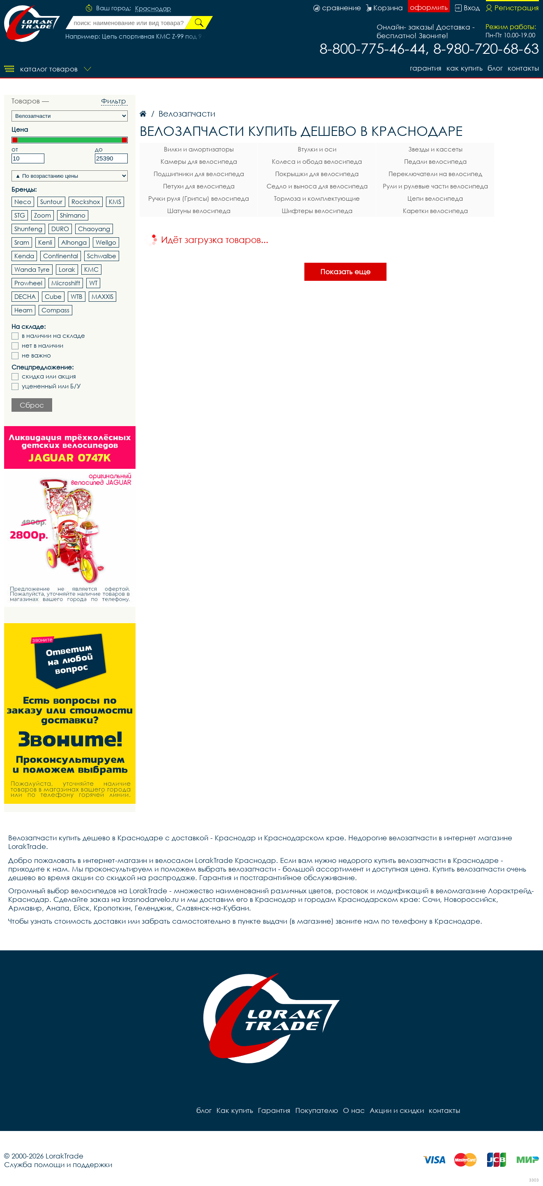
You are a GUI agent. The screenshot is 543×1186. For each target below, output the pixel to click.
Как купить (464, 68)
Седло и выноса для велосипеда (317, 186)
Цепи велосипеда (435, 198)
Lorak (67, 269)
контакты (523, 68)
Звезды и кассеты (435, 149)
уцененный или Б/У (51, 386)
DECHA (25, 296)
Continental (60, 255)
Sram (21, 242)
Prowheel (28, 283)
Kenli (45, 242)
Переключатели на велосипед (435, 173)
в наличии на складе (53, 336)
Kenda (24, 255)
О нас (354, 1110)
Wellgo (106, 242)
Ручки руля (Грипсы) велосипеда (198, 198)
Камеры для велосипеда (199, 161)
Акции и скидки (397, 1110)
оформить (429, 7)
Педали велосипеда (435, 161)
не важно (36, 355)
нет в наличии (42, 345)
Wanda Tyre (32, 269)
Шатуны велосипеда (198, 210)
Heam (23, 310)
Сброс (32, 405)
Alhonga (74, 242)
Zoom (42, 215)
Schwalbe (101, 255)
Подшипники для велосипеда (199, 173)
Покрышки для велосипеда (317, 173)
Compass (55, 310)
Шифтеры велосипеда (317, 210)
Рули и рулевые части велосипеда (435, 186)
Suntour (51, 201)
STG (19, 215)
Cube (53, 296)
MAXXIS (102, 296)
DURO (60, 228)
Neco (22, 201)
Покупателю (316, 1110)
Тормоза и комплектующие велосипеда (317, 199)
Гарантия (426, 68)
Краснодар (153, 8)
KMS (115, 201)
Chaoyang (94, 228)
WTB (77, 296)
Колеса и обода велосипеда (317, 161)
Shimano (72, 215)
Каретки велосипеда (435, 210)
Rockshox (85, 201)
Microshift (65, 283)
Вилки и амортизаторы (199, 149)
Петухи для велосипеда (199, 186)
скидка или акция (49, 376)
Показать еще (345, 271)
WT (93, 283)
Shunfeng (28, 228)
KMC (91, 269)
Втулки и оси (317, 149)
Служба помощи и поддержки (58, 1164)
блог (495, 68)
